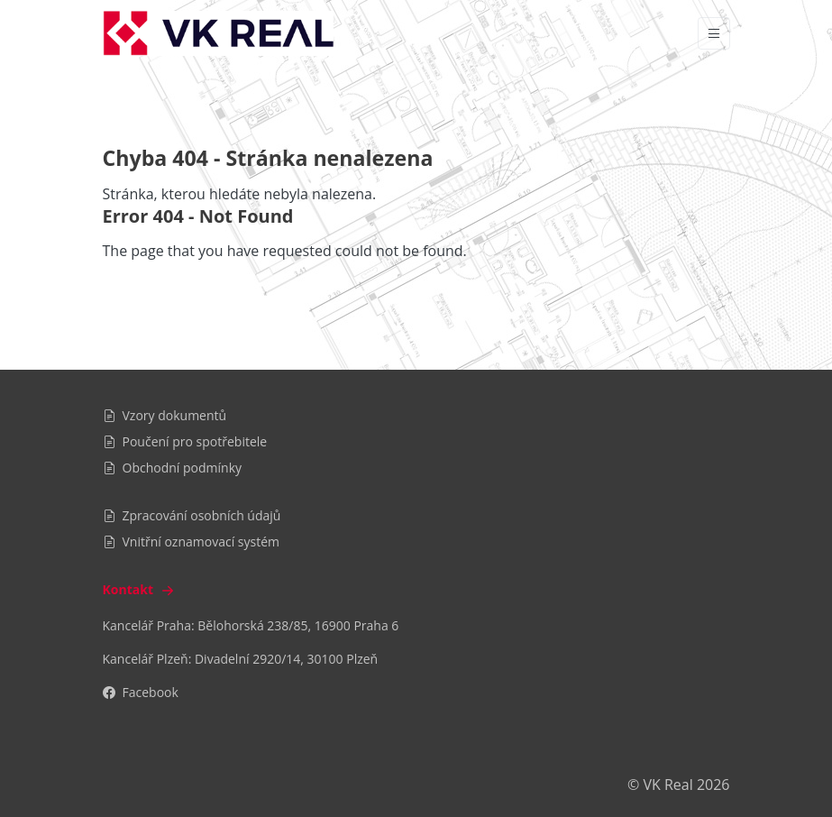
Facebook (140, 692)
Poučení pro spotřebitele (185, 441)
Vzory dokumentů (165, 415)
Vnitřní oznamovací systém (191, 541)
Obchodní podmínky (172, 467)
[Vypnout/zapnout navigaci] (714, 33)
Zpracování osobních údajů (192, 515)
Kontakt (140, 589)
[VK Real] (218, 33)
